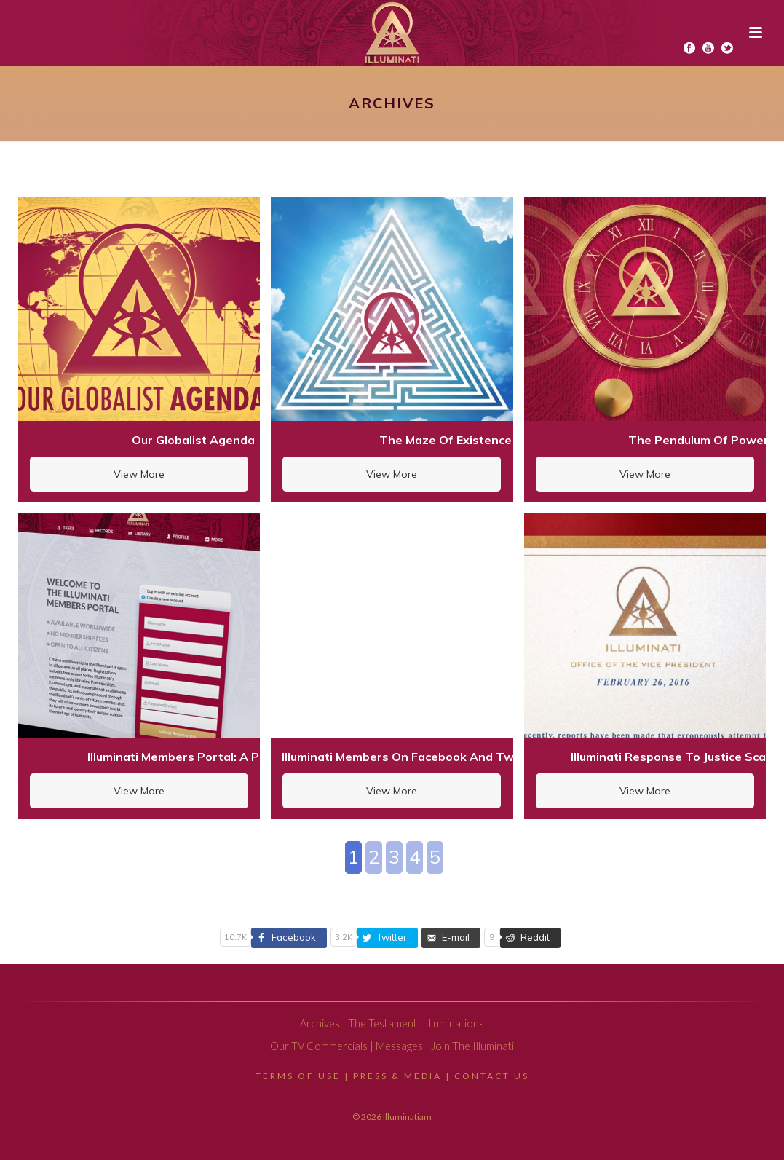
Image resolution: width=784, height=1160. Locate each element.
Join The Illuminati (472, 1046)
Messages (399, 1046)
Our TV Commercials (319, 1046)
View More (139, 474)
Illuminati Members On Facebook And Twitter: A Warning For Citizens (480, 756)
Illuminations (454, 1023)
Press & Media (397, 1075)
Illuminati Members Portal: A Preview (192, 756)
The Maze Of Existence (445, 440)
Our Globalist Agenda (193, 440)
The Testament (382, 1023)
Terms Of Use (298, 1075)
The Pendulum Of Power (698, 440)
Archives (320, 1023)
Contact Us (491, 1075)
